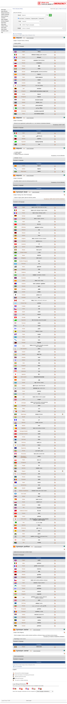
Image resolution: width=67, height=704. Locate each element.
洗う (39, 374)
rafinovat (45, 580)
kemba (39, 82)
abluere (37, 396)
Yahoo (26, 35)
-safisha (39, 620)
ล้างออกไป (39, 507)
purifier (44, 212)
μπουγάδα (46, 345)
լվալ (41, 241)
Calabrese (24, 272)
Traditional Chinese (23, 510)
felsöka (37, 102)
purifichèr (39, 577)
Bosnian (23, 71)
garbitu (40, 249)
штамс (36, 422)
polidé (37, 453)
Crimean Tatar (23, 303)
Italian (23, 54)
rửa (39, 528)
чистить (42, 218)
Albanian (23, 138)
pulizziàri (40, 499)
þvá (40, 442)
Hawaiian (23, 357)
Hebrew (23, 360)
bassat (39, 482)
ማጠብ (39, 235)
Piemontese (23, 453)
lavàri (37, 499)
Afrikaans (23, 229)
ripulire (41, 54)
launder (35, 207)
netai (42, 490)
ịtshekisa (39, 617)
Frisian (23, 334)
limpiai (37, 490)
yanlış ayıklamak (39, 105)
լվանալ (38, 241)
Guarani (23, 79)
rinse (39, 207)
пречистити (41, 614)
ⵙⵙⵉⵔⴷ (39, 255)
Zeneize (23, 539)
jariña (41, 246)
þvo (39, 368)
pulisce (38, 294)
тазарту (42, 382)
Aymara (23, 246)
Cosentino (24, 297)
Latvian (23, 399)
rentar (39, 280)
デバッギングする (39, 85)
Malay (23, 408)
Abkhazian (23, 227)
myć (38, 459)
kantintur (39, 391)
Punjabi (23, 465)
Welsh (23, 533)
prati (39, 306)
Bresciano (24, 263)
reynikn (32, 536)
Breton (23, 266)
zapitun (39, 171)
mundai (45, 490)
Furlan (23, 336)
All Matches (27, 18)
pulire (35, 210)
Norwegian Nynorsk (23, 433)
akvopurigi (36, 320)
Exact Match (21, 18)
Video (34, 35)
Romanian (24, 479)
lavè (39, 473)
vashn (39, 537)
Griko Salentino (23, 348)
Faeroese (23, 323)
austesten (36, 60)
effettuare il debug (35, 54)
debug (39, 51)
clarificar (39, 622)
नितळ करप (43, 385)
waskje (39, 334)
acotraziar (37, 238)
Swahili (23, 620)
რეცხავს (39, 342)
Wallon (23, 530)
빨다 (39, 388)
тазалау (38, 382)
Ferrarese (23, 585)
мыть (35, 218)
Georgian (23, 342)
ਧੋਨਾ (39, 465)
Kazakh (23, 382)
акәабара (41, 227)
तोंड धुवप (36, 385)
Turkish (23, 105)
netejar (41, 280)
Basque (23, 68)
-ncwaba (39, 542)
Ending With (41, 18)
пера (39, 269)
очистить (39, 568)
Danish (23, 311)
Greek (23, 345)
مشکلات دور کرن (39, 108)
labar (33, 238)
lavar (39, 261)
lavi (32, 320)
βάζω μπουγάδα (40, 345)
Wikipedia (30, 35)
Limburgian (23, 402)
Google (20, 35)
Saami (23, 482)
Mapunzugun (23, 171)
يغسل (39, 221)
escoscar (41, 238)
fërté (43, 453)
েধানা (39, 252)
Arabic (23, 136)
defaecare (45, 596)
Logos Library (15, 35)
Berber (23, 255)
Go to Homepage (18, 33)
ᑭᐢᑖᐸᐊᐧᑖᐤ (40, 300)
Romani (23, 476)
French (23, 57)
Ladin (23, 393)
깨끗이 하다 (42, 388)
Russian (23, 62)
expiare (37, 596)
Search (19, 15)
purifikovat (41, 580)
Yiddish (23, 536)
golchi (39, 533)
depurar (39, 74)
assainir (39, 565)
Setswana (24, 617)
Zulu (23, 542)
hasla (39, 411)
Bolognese (23, 258)
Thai (23, 507)
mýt (39, 308)
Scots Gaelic (23, 493)
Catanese (23, 283)
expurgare (41, 597)
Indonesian (23, 371)
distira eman (39, 646)
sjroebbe (43, 403)
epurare (39, 133)
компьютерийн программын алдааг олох (39, 91)
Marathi (23, 416)
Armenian (23, 241)
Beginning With (34, 18)
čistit (32, 580)
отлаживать (39, 62)
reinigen (41, 331)
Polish (23, 459)
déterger (40, 212)
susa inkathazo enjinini (39, 113)
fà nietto (43, 428)
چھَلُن (39, 379)
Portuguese (23, 96)
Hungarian (24, 365)
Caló (23, 274)
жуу (35, 382)
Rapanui (23, 471)
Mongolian (24, 91)
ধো (39, 244)
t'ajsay (41, 468)
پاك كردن (44, 605)
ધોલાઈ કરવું (39, 354)
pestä (39, 328)
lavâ (39, 317)
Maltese (23, 411)
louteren (43, 582)
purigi (39, 320)
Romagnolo (23, 473)
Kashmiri (23, 379)
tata (39, 471)
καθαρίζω (40, 346)
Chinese (23, 66)
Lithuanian (24, 405)
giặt (37, 528)
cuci (39, 371)
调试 (39, 66)
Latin (23, 88)
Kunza (23, 391)
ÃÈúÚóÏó (40, 136)
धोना (39, 363)
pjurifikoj (39, 574)
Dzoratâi (23, 317)
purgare (43, 396)
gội (41, 528)
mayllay (37, 468)
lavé (39, 393)
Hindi (24, 363)
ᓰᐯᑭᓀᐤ (36, 300)
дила (39, 286)
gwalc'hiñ (39, 266)
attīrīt (39, 600)
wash (33, 207)
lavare (32, 210)
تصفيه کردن (37, 605)
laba (39, 448)
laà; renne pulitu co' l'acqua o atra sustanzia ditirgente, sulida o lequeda (39, 519)
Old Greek (24, 439)
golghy (39, 291)
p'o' (39, 419)
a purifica (37, 611)
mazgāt (39, 399)
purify (39, 560)
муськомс (41, 422)
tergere (42, 210)
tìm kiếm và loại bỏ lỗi (39, 111)
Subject (19, 28)
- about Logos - (29, 700)
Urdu (23, 108)
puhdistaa (39, 588)
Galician (23, 168)
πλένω (31, 345)
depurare (45, 54)
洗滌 (40, 510)
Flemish (23, 331)
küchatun (41, 414)
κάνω (37, 346)
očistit (34, 580)
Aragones (23, 238)
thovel (39, 476)
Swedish (23, 102)
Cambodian (23, 277)
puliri (40, 490)
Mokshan (23, 422)
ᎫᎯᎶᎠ (39, 289)
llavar (36, 280)
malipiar (34, 274)
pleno (39, 348)
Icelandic (23, 82)
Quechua (23, 468)
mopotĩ (39, 79)
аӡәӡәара (37, 227)
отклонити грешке (39, 99)
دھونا (41, 522)
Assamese (23, 244)
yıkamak (39, 516)
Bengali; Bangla (23, 252)
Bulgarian (23, 269)
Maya (23, 419)
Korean (23, 388)
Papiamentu (23, 448)
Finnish (23, 328)
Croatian (23, 306)
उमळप (40, 385)
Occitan (23, 94)
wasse (32, 402)
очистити (36, 614)
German (23, 60)
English (23, 51)
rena (39, 144)
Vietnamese (23, 111)
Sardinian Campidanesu (23, 490)
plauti (39, 405)
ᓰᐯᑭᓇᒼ (32, 300)
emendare (39, 88)
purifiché (39, 608)
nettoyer (36, 212)
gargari (44, 320)
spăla (39, 479)
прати (39, 496)
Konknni (23, 385)
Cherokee (23, 289)
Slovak (23, 501)
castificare (37, 597)
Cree (23, 300)
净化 (39, 571)
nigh (39, 493)
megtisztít (39, 594)
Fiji (23, 325)
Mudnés (23, 425)
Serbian (23, 99)
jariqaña (37, 246)
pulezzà (39, 428)
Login (56, 8)
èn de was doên (37, 402)
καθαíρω (37, 603)
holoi (39, 357)
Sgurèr (40, 258)
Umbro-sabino (23, 518)
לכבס (39, 360)
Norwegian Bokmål (23, 431)
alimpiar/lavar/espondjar (39, 376)
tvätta (39, 505)
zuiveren (35, 582)
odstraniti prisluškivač (43, 71)
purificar (39, 585)
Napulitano (23, 428)
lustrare (40, 596)
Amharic (23, 235)
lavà (39, 272)
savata (39, 325)
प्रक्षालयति (39, 488)
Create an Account (62, 8)
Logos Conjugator (30, 37)
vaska (39, 323)
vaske (39, 311)
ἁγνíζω (41, 603)
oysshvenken (37, 536)
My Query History (19, 8)
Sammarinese (23, 485)
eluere (40, 396)
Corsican (23, 294)
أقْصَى (37, 136)
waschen (39, 215)
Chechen (23, 286)
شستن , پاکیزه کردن (39, 450)
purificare (39, 563)
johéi (39, 351)
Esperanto (24, 141)
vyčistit (37, 580)
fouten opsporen (39, 77)
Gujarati (23, 354)
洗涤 (40, 224)
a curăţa (41, 611)
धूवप (34, 385)
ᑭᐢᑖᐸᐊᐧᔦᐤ (45, 300)
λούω (39, 439)
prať (41, 501)
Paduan (23, 445)
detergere (38, 210)
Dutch (23, 77)
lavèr (37, 258)
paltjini (39, 456)
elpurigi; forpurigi (39, 141)
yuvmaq (39, 303)
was (39, 229)
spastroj (39, 138)
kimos (39, 365)
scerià (36, 428)
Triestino (23, 513)
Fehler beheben (41, 60)
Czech (23, 308)
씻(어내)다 (35, 388)
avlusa (41, 102)
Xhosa (23, 113)
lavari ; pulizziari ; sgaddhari (39, 283)
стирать (38, 218)
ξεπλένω (35, 345)
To (20, 24)
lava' (39, 297)
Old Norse (24, 442)
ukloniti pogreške (34, 71)
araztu (39, 68)
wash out (42, 207)
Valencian (23, 525)
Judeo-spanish (23, 376)
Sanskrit (23, 488)
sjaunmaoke (38, 403)
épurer (42, 565)
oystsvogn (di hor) (43, 536)
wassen (39, 314)
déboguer (39, 57)
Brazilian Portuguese (23, 261)
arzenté (40, 453)
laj (39, 232)
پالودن (41, 605)
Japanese (23, 85)
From (20, 21)
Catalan (23, 74)
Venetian (23, 625)
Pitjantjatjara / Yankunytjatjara (23, 457)
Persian (23, 450)
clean (45, 207)
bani (42, 320)
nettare (45, 210)
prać (40, 459)
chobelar (43, 274)
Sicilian (23, 499)
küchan (37, 414)
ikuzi (37, 249)
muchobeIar (39, 274)
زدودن (33, 605)
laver (34, 212)
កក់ (39, 277)
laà (39, 263)
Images (23, 35)
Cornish (23, 291)
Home (14, 8)
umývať (38, 501)
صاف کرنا (38, 522)
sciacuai (33, 490)
